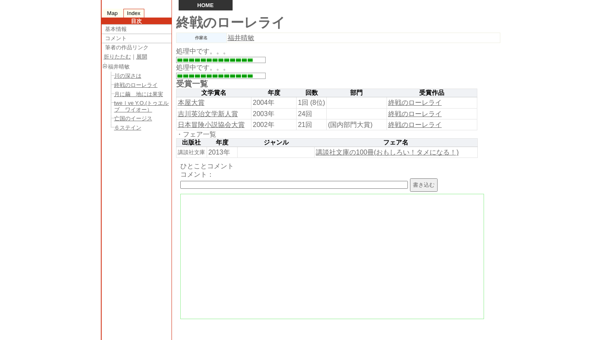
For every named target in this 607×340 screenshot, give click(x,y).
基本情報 (116, 29)
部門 (356, 92)
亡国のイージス (133, 118)
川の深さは (127, 76)
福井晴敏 (241, 37)
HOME (205, 5)
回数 (311, 92)
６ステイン (127, 127)
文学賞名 (213, 92)
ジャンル (276, 142)
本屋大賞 (191, 102)
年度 (274, 92)
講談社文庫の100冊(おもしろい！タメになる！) (387, 152)
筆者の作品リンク (127, 47)
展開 (141, 56)
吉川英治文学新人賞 (208, 113)
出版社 (191, 142)
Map (112, 13)
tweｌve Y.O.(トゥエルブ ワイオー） (141, 106)
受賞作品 (431, 92)
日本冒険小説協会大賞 (211, 124)
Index (134, 13)
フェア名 (395, 142)
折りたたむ (117, 56)
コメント (116, 38)
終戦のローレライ (136, 85)
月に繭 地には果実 (138, 94)
